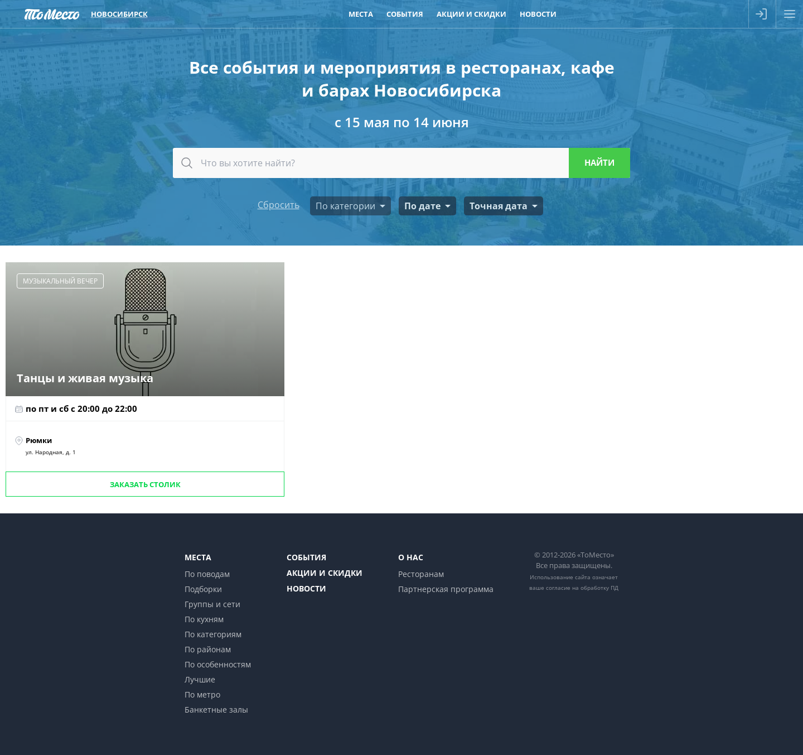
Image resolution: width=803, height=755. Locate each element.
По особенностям (218, 664)
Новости (306, 588)
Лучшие (200, 679)
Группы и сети (212, 604)
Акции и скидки (324, 573)
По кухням (204, 619)
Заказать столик (145, 484)
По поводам (207, 574)
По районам (208, 649)
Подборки (203, 589)
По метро (202, 694)
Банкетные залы (216, 709)
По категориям (213, 634)
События (306, 557)
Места (198, 557)
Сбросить (278, 205)
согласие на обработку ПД (582, 588)
